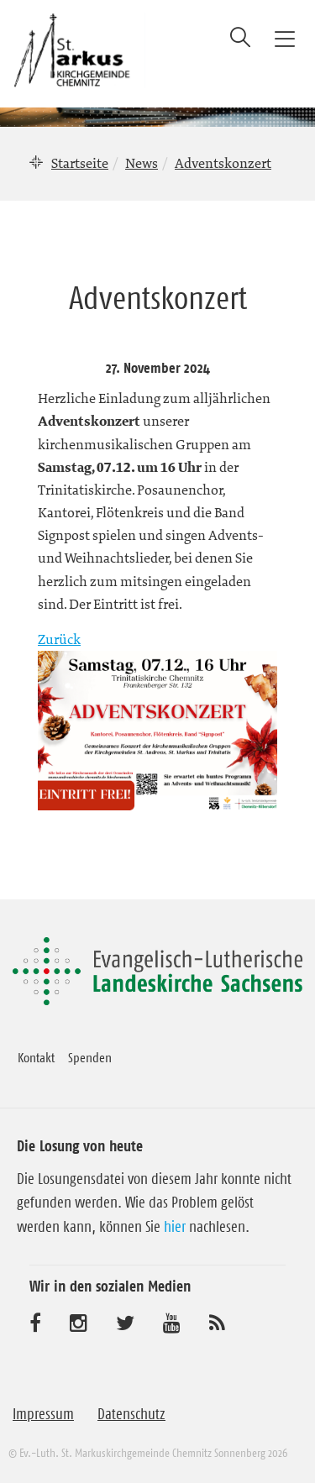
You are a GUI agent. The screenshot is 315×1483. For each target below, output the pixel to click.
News (141, 163)
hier (175, 1227)
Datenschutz (131, 1414)
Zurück (59, 639)
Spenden (90, 1057)
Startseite (79, 163)
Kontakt (36, 1057)
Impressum (43, 1414)
